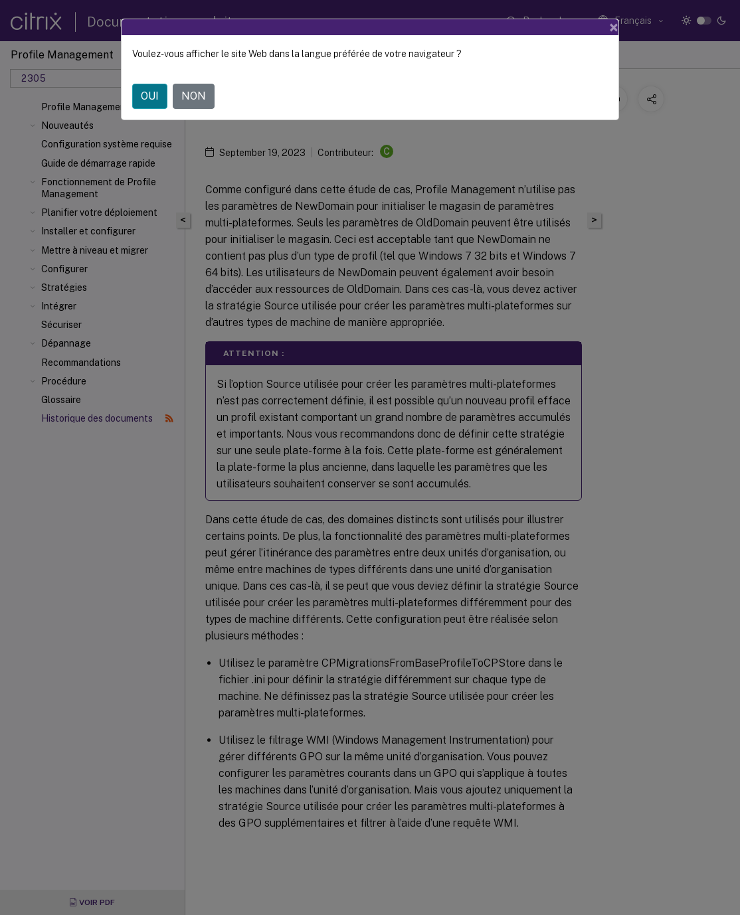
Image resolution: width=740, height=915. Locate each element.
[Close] (614, 27)
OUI (150, 96)
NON (193, 96)
